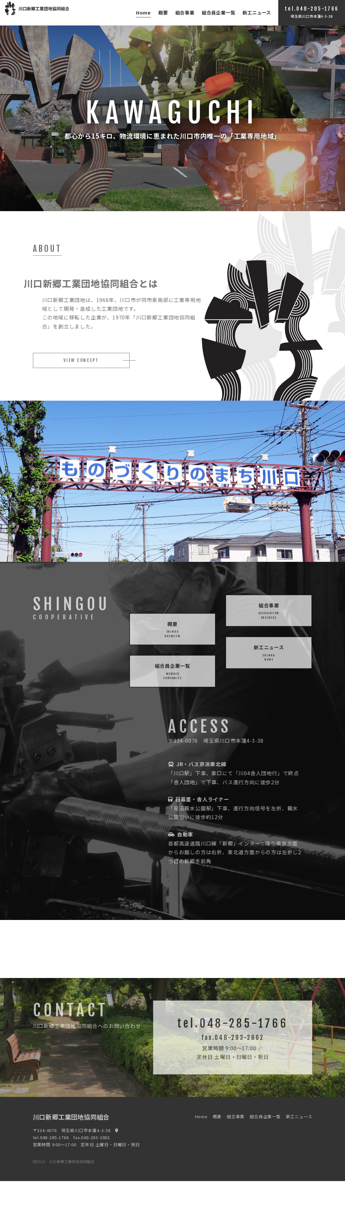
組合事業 (184, 12)
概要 (163, 12)
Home (143, 12)
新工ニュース (256, 12)
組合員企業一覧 (218, 12)
